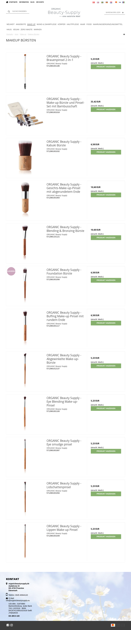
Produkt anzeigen (106, 67)
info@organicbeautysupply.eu (18, 600)
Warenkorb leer (115, 12)
